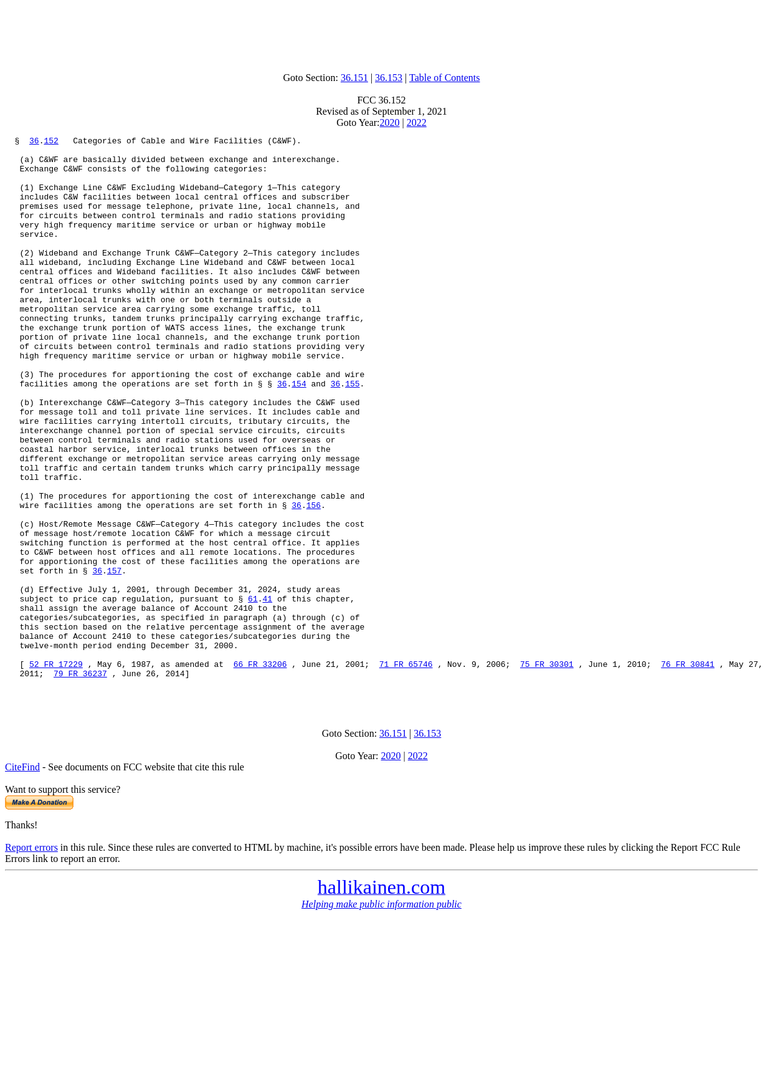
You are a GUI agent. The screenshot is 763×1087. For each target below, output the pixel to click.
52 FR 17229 (56, 770)
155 (352, 433)
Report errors (31, 959)
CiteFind (22, 879)
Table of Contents (444, 77)
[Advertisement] (382, 33)
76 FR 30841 (687, 770)
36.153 (388, 77)
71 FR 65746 (406, 770)
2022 (417, 122)
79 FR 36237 (80, 781)
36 (34, 142)
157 (114, 658)
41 (267, 691)
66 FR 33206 (260, 770)
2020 (390, 122)
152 (51, 142)
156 (313, 579)
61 (253, 691)
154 (298, 433)
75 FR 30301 (547, 770)
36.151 (354, 77)
